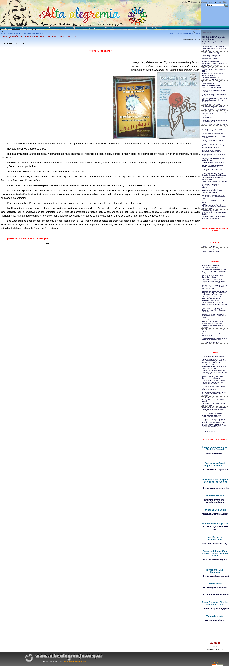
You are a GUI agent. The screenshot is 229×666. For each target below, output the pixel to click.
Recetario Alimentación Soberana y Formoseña (213, 91)
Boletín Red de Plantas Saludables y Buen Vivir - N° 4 (214, 112)
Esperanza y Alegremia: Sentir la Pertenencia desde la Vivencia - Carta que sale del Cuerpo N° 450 (214, 146)
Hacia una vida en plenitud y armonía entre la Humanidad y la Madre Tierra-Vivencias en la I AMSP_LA (214, 360)
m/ (214, 529)
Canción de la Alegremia (210, 246)
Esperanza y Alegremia (94, 28)
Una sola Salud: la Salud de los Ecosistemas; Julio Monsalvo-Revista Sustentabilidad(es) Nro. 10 (214, 281)
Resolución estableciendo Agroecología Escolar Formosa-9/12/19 (212, 185)
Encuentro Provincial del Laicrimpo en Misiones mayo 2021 (214, 121)
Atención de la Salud (68, 28)
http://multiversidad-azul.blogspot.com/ (214, 501)
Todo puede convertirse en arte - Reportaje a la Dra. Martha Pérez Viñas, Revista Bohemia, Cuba (212, 321)
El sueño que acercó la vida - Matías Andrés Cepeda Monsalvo (214, 95)
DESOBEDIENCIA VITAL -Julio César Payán (214, 201)
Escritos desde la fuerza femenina (213, 162)
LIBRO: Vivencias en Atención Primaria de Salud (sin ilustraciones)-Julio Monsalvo (214, 206)
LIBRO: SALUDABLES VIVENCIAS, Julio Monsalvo (214, 404)
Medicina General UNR (109, 28)
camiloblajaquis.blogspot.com (215, 608)
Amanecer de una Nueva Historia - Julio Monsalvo (213, 334)
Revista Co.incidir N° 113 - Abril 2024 (214, 46)
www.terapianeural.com (215, 588)
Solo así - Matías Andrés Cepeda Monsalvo (212, 141)
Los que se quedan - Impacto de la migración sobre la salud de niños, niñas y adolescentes (213, 387)
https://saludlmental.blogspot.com (215, 514)
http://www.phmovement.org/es (215, 488)
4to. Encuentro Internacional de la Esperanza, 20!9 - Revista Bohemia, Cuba (214, 196)
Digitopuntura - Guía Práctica (211, 104)
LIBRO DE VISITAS (208, 432)
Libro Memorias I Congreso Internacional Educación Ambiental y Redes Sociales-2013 (214, 366)
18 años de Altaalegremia (210, 61)
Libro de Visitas (206, 2)
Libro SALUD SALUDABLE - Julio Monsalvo (213, 170)
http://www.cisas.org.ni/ (215, 560)
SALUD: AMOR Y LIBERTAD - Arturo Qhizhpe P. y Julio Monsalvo (214, 425)
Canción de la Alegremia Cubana (212, 249)
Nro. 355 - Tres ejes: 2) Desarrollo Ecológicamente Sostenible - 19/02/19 (22, 33)
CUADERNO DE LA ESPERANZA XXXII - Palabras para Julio (213, 166)
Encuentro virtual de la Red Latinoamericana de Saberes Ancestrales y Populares (211, 56)
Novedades (142, 28)
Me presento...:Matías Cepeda (212, 190)
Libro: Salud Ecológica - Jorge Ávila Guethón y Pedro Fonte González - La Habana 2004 (214, 372)
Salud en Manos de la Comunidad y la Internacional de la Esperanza (214, 64)
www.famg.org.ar (214, 453)
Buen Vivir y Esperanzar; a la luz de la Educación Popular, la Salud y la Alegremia (214, 100)
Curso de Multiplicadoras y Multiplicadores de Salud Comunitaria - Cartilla (214, 212)
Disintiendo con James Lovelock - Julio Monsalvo (214, 326)
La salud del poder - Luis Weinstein (213, 356)
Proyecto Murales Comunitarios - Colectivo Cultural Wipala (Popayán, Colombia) (214, 310)
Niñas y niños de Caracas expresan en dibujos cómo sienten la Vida (214, 338)
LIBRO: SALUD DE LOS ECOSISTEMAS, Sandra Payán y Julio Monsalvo (214, 399)
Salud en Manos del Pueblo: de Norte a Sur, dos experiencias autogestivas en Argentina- (214, 271)
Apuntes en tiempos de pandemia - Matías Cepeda (213, 159)
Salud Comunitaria (80, 28)
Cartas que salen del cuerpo (9, 28)
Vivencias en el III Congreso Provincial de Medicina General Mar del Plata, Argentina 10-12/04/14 (214, 287)
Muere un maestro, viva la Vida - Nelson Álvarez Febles (212, 130)
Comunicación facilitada (209, 192)
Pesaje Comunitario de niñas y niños (214, 109)
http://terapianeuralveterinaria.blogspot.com (215, 594)
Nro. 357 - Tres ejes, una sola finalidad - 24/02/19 (185, 33)
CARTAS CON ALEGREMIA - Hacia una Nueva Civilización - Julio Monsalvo (213, 393)
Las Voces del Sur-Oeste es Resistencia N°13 (211, 116)
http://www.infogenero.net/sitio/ (215, 576)
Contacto (194, 2)
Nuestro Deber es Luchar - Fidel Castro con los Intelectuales (212, 377)
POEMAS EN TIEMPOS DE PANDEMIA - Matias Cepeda (211, 86)
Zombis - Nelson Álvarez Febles (212, 133)
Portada (184, 2)
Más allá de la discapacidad (26, 28)
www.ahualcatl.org (214, 620)
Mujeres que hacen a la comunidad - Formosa (214, 136)
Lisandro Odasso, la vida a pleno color (214, 127)
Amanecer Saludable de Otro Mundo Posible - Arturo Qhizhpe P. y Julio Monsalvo (214, 409)
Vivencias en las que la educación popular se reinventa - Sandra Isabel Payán (214, 315)
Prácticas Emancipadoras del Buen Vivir (213, 42)
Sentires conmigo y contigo (211, 53)
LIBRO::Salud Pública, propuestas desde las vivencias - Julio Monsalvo (214, 174)
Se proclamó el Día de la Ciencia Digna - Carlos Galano (212, 276)
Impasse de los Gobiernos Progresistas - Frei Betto (210, 266)
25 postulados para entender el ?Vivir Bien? (214, 330)
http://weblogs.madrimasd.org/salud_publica (215, 526)
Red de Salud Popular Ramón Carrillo (214, 124)
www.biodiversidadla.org (214, 543)
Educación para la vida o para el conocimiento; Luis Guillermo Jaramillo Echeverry (214, 304)
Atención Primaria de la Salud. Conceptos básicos (212, 82)
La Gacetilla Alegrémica (154, 28)
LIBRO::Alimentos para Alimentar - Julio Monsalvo (213, 178)
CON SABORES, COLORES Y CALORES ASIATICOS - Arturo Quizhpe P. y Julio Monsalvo (212, 415)
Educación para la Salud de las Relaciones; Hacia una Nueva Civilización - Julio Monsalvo (212, 298)
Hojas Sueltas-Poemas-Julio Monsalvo (214, 182)
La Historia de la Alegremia (210, 342)
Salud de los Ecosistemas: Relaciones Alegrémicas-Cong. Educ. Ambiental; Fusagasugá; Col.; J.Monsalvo (214, 292)
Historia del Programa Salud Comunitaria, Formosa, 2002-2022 (213, 78)
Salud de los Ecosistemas (52, 28)
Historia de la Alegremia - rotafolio (213, 107)
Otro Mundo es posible (130, 28)
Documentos (40, 28)
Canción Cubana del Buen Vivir (212, 251)
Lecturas (120, 28)
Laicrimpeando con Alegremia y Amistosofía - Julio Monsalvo (212, 151)
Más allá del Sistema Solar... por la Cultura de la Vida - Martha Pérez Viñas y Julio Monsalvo (213, 382)
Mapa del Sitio (222, 2)
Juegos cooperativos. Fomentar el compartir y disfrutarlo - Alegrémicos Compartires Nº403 (213, 37)
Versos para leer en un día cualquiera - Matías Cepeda (214, 155)
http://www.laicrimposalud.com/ (215, 469)
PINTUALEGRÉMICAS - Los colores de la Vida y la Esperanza (214, 217)
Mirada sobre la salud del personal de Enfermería (214, 49)
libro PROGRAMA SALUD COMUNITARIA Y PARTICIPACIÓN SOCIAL (213, 69)
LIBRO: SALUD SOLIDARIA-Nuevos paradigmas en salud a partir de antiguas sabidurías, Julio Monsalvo (214, 420)
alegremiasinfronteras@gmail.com (74, 661)
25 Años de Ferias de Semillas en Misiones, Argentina (213, 74)
